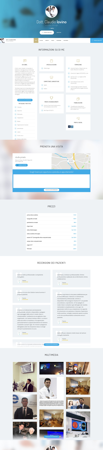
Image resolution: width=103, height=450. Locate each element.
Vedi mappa (71, 161)
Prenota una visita (97, 40)
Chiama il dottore (21, 165)
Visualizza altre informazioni (25, 99)
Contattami (59, 32)
